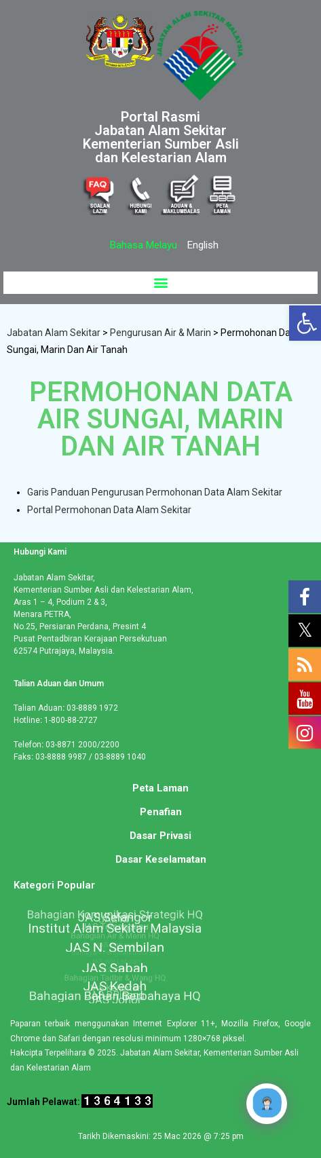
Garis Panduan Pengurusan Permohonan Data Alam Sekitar (154, 492)
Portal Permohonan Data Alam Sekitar (109, 509)
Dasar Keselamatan (160, 859)
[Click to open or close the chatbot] (266, 1103)
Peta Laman (160, 788)
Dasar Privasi (160, 835)
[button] (160, 283)
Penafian (161, 812)
